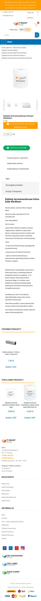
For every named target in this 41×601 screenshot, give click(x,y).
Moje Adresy (6, 490)
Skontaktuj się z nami (20, 127)
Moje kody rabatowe (9, 497)
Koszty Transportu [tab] (14, 191)
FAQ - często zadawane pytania (12, 521)
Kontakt (4, 518)
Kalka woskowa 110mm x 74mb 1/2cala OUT (11, 353)
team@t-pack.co (8, 15)
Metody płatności (8, 535)
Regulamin (5, 525)
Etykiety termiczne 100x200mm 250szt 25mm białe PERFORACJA (30, 405)
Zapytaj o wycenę (17, 148)
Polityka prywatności (9, 528)
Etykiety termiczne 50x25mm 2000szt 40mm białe (11, 405)
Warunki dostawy (8, 532)
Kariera (4, 538)
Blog (3, 515)
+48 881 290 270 (8, 12)
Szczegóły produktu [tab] (14, 185)
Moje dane (5, 494)
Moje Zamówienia (8, 487)
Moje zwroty (6, 500)
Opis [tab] (8, 179)
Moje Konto (5, 484)
